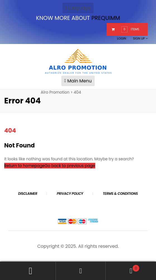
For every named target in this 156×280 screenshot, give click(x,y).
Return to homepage (24, 165)
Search (81, 271)
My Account (31, 271)
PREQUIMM (105, 18)
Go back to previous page (70, 165)
